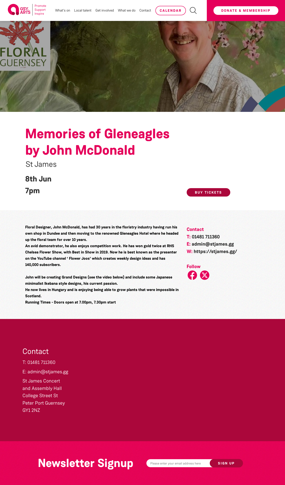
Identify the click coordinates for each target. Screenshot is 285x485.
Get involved (104, 10)
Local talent (82, 10)
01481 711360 (206, 237)
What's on (62, 10)
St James (41, 164)
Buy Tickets (208, 192)
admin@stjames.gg (213, 244)
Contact (145, 10)
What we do (126, 10)
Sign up (226, 463)
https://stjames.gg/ (215, 251)
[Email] (184, 463)
